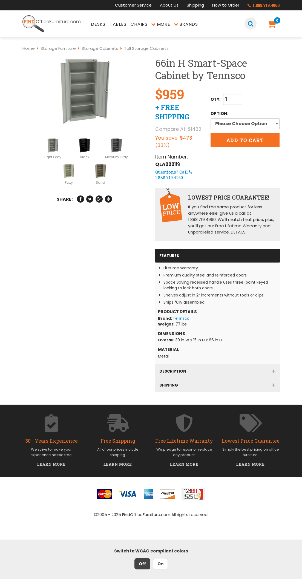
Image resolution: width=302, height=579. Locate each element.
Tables (118, 24)
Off (142, 564)
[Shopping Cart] (273, 24)
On (160, 564)
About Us (169, 5)
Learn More (51, 464)
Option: (244, 113)
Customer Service (133, 5)
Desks (98, 24)
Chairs (139, 24)
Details (238, 232)
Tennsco (181, 318)
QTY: (215, 99)
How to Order (225, 5)
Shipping (195, 5)
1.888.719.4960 (264, 5)
